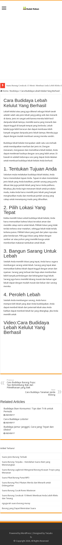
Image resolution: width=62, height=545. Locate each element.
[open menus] (4, 8)
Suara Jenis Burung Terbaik (14, 457)
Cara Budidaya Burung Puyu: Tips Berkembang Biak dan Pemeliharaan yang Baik (23, 384)
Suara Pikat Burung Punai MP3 (15, 477)
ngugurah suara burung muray (16, 503)
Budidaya (14, 91)
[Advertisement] (31, 44)
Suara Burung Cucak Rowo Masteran (18, 490)
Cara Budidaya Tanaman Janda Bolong (38, 392)
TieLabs (48, 533)
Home (4, 91)
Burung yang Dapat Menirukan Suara (19, 508)
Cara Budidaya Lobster (16, 419)
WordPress (26, 533)
